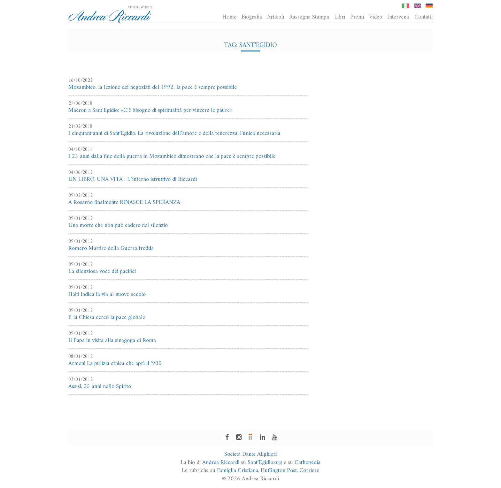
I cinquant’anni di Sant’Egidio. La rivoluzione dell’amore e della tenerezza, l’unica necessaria (174, 133)
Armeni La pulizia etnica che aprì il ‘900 (115, 363)
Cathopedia (307, 463)
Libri (339, 17)
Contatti (423, 17)
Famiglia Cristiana (237, 471)
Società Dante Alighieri (250, 454)
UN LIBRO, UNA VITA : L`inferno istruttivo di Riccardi (132, 179)
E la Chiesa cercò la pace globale (106, 317)
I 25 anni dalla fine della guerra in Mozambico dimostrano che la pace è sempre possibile (171, 156)
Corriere (309, 471)
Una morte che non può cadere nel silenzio (118, 225)
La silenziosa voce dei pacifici (102, 271)
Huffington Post (279, 471)
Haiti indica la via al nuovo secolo (107, 294)
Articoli (275, 17)
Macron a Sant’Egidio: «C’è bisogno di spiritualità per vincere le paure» (150, 110)
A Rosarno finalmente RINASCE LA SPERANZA (124, 202)
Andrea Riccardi (220, 463)
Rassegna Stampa (309, 17)
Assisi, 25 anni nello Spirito (99, 386)
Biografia (252, 17)
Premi (357, 17)
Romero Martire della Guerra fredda (111, 248)
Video (375, 17)
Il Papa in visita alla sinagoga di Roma (112, 340)
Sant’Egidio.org (265, 463)
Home (229, 17)
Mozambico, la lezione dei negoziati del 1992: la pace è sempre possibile (152, 87)
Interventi (398, 17)
